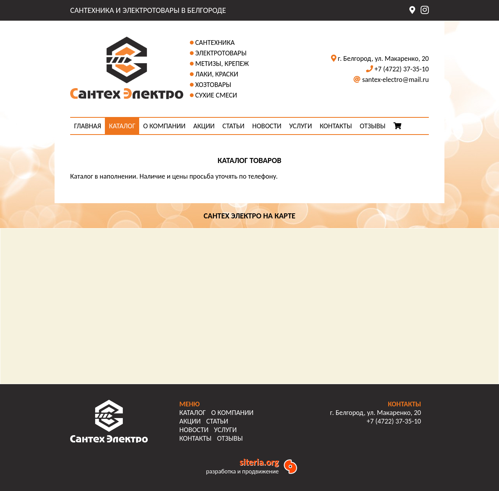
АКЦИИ (204, 126)
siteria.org (259, 462)
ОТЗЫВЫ (373, 126)
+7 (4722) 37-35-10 (402, 69)
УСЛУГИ (300, 126)
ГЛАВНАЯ (87, 126)
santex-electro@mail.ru (395, 79)
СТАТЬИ (233, 126)
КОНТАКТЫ (336, 126)
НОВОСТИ (266, 126)
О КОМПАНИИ (164, 126)
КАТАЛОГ (122, 126)
